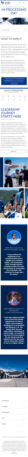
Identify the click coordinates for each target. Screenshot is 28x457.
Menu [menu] (22, 2)
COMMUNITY (14, 412)
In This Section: (14, 30)
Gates (25, 97)
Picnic (14, 97)
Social (14, 424)
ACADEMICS (14, 401)
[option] (14, 21)
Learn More (14, 151)
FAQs (8, 97)
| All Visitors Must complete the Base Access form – (14, 81)
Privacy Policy (14, 453)
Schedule (3, 97)
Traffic (19, 97)
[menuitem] (14, 401)
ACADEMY (14, 406)
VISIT (14, 418)
